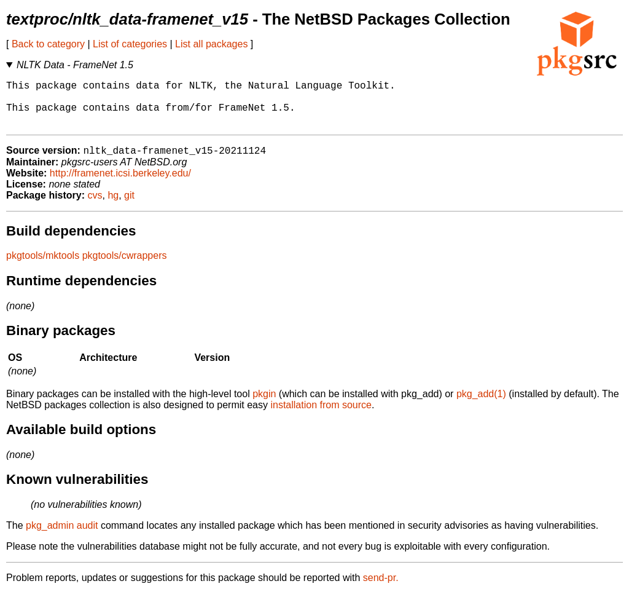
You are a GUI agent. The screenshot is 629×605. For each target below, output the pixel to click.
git (129, 207)
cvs (95, 207)
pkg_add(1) (481, 405)
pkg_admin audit (62, 537)
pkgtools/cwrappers (124, 267)
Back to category (48, 44)
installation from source (321, 416)
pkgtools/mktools (42, 267)
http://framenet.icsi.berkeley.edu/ (120, 185)
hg (113, 207)
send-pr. (381, 589)
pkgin (264, 405)
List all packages (211, 44)
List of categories (130, 44)
